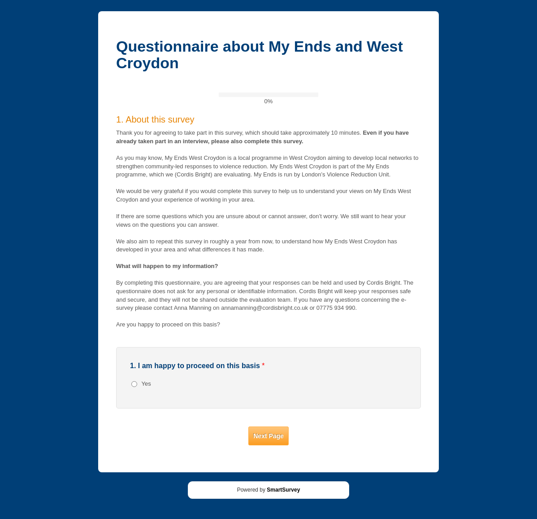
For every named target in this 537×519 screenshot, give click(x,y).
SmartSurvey (283, 490)
